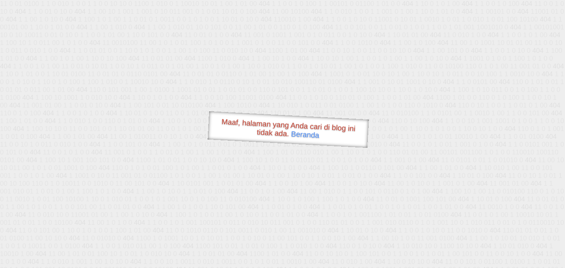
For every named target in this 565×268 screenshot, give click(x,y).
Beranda (305, 134)
